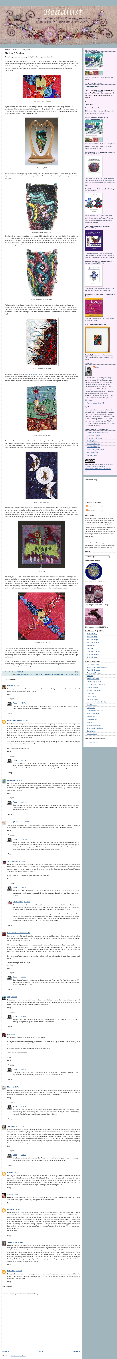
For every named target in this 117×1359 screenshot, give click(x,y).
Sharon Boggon (92, 734)
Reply (9, 694)
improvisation (56, 674)
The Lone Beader (92, 699)
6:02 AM (23, 760)
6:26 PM (14, 997)
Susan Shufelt (12, 1242)
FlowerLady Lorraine (14, 721)
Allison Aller (91, 693)
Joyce (9, 1194)
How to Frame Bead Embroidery (97, 432)
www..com (93, 742)
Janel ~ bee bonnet (93, 713)
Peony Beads (91, 696)
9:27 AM (15, 1194)
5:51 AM (25, 721)
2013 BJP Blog (92, 634)
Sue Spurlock (12, 1126)
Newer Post (5, 1351)
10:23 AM (16, 1087)
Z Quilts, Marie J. (92, 687)
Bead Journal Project (35, 374)
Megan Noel (91, 708)
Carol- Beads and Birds (15, 933)
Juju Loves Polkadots (94, 725)
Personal (64, 674)
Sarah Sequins (12, 861)
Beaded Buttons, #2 (93, 447)
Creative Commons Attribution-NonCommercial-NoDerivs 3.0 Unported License (98, 469)
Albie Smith (90, 722)
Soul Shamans (92, 705)
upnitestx (10, 1209)
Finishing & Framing (93, 435)
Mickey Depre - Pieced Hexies (97, 667)
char (8, 997)
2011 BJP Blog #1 (93, 640)
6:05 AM (19, 780)
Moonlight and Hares (94, 690)
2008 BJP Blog (92, 657)
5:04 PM (23, 1069)
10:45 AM (24, 839)
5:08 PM (23, 1155)
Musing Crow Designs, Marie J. (97, 684)
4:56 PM (23, 1016)
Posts (89, 506)
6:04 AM (20, 1242)
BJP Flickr (90, 648)
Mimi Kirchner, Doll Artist (95, 711)
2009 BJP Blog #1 (93, 654)
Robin (15, 703)
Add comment (7, 1286)
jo (8, 1034)
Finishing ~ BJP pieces (94, 438)
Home (41, 1351)
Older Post (76, 1351)
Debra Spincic (91, 731)
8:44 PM (19, 1271)
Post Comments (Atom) (18, 1356)
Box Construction (92, 452)
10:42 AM (24, 802)
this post (88, 400)
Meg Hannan (91, 716)
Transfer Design (92, 455)
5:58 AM (23, 703)
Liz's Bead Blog (92, 719)
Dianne (9, 1087)
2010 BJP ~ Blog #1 (93, 651)
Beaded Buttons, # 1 (93, 444)
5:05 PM (23, 1106)
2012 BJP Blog (92, 637)
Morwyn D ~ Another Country (96, 702)
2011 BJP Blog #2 (93, 642)
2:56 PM (16, 1172)
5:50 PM (17, 1209)
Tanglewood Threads (94, 673)
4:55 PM (23, 977)
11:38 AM (27, 902)
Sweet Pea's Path (93, 664)
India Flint (90, 676)
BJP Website (91, 645)
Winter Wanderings (93, 679)
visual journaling (73, 674)
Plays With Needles (93, 670)
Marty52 (10, 1172)
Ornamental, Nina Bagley (95, 728)
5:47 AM (16, 686)
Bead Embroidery (23, 674)
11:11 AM (21, 1126)
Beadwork (47, 674)
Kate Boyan (11, 1271)
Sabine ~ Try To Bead (94, 682)
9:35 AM (12, 1034)
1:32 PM (27, 933)
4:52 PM (23, 887)
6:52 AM (27, 822)
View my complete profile (96, 403)
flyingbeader (11, 780)
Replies (12, 699)
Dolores (10, 686)
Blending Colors (92, 441)
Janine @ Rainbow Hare (15, 822)
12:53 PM (21, 861)
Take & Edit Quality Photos (95, 449)
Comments (90, 510)
